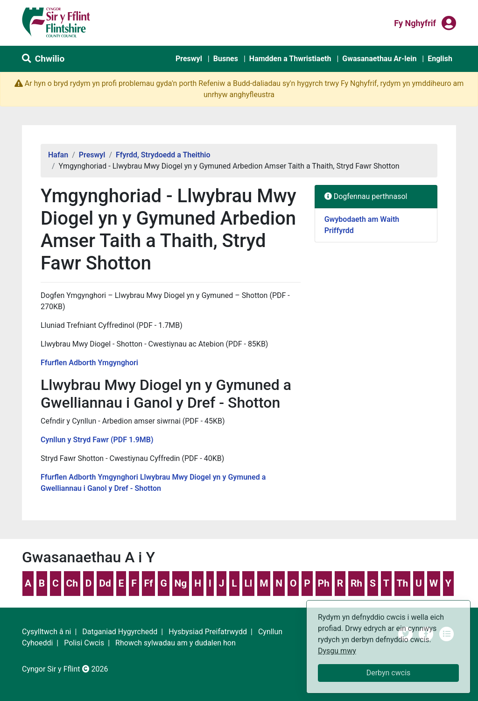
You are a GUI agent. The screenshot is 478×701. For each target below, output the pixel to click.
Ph (324, 583)
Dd (105, 583)
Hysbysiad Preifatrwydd (208, 631)
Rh (356, 583)
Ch (72, 583)
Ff (148, 583)
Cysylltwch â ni (46, 631)
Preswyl (189, 58)
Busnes (225, 58)
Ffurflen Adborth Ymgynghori (89, 362)
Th (402, 583)
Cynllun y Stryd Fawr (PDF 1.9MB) (97, 439)
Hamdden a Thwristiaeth (290, 58)
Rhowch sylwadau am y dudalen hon (175, 642)
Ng (181, 583)
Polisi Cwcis (84, 642)
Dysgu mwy (337, 650)
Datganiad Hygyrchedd (119, 631)
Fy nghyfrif (415, 22)
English (440, 58)
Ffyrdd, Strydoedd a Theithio (163, 154)
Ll (248, 583)
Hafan (58, 154)
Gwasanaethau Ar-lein (379, 58)
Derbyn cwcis (388, 672)
